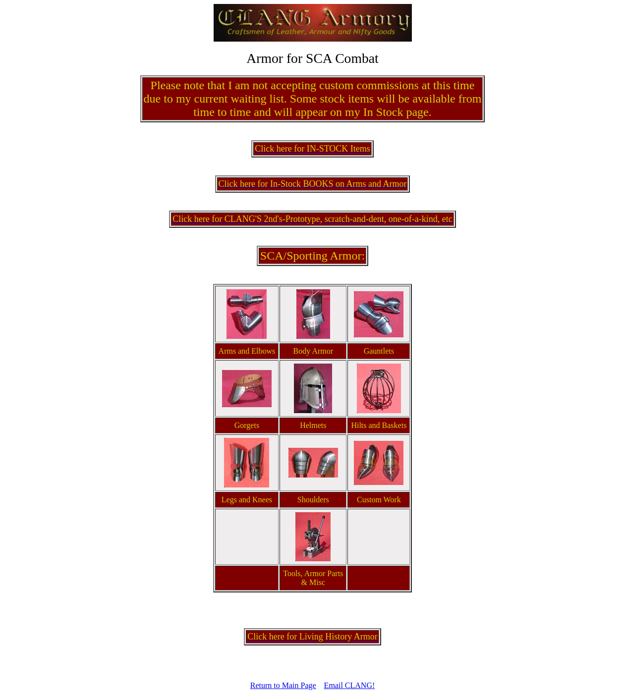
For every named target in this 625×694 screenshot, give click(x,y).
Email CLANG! (349, 685)
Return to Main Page (283, 685)
